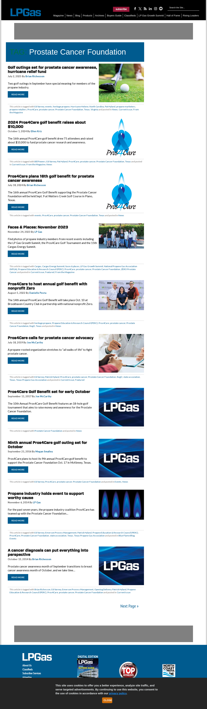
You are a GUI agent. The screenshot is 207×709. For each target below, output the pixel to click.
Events (118, 481)
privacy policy (117, 693)
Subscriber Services (31, 673)
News (70, 15)
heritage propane (61, 106)
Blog (77, 15)
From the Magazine (36, 164)
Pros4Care (32, 109)
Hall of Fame (173, 15)
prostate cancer (46, 109)
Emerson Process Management (60, 532)
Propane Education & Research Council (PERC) (41, 269)
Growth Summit (151, 15)
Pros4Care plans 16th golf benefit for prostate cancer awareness (51, 178)
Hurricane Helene (79, 106)
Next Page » (129, 606)
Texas (87, 109)
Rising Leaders (191, 15)
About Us (27, 665)
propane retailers (18, 109)
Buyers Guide (114, 15)
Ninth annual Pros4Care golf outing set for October (47, 444)
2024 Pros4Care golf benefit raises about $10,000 (47, 124)
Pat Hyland (110, 106)
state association (131, 377)
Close (108, 700)
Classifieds (130, 15)
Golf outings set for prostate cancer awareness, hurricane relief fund (52, 69)
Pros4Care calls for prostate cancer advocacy (50, 338)
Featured (49, 272)
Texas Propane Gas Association (31, 379)
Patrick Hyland (52, 377)
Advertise (27, 677)
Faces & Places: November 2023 (38, 227)
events (48, 106)
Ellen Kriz (36, 131)
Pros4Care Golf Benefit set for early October (49, 392)
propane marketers (125, 106)
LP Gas (38, 231)
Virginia (94, 109)
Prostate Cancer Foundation (69, 109)
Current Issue (125, 109)
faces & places (72, 266)
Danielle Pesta (37, 292)
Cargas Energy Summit (53, 266)
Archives (99, 15)
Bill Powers (40, 161)
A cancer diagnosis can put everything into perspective (48, 552)
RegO (32, 326)
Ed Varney (39, 106)
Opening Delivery (102, 589)
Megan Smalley (44, 451)
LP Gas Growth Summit (91, 266)
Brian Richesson (34, 76)
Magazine (58, 15)
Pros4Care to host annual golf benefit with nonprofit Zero (47, 286)
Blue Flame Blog (127, 535)
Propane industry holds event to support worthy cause (46, 495)
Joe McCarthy (35, 342)
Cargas (37, 266)
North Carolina (96, 106)
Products (87, 15)
